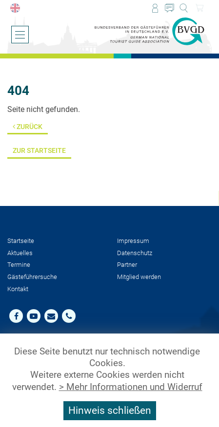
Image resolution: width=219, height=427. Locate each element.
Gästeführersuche (32, 276)
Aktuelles (20, 253)
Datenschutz (134, 253)
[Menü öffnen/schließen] (20, 34)
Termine (18, 264)
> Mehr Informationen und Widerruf (130, 387)
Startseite (20, 240)
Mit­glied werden (139, 276)
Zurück (27, 127)
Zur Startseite (39, 151)
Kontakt (17, 289)
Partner (127, 264)
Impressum (133, 240)
